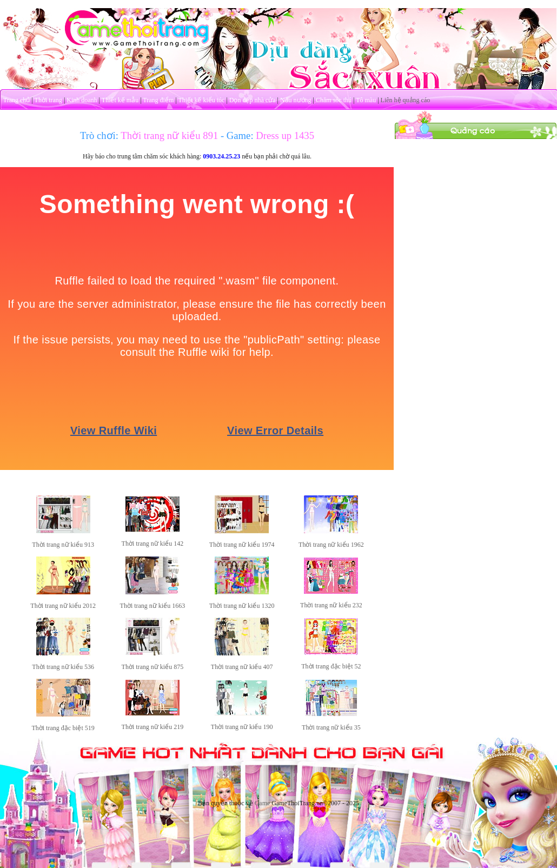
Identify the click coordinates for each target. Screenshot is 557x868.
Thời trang (48, 100)
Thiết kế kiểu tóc (201, 100)
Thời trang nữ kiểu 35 (331, 727)
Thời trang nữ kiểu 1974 (242, 544)
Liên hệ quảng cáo (405, 100)
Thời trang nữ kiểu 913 (63, 544)
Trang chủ (16, 100)
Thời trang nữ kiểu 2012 (63, 605)
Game (262, 803)
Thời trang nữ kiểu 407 (242, 667)
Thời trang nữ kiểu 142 (153, 543)
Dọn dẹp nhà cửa (252, 100)
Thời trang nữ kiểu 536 (63, 667)
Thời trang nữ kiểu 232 (331, 605)
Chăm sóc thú (334, 100)
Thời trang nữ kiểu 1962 (331, 544)
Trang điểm (158, 100)
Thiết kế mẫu (120, 100)
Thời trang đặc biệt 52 (331, 666)
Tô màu (366, 100)
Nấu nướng (295, 100)
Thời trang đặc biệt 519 (62, 728)
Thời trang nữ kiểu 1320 (242, 605)
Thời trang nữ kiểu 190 (242, 727)
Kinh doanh (82, 100)
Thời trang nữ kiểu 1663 (152, 605)
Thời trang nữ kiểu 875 (153, 667)
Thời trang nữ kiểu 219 (153, 727)
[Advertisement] (476, 207)
